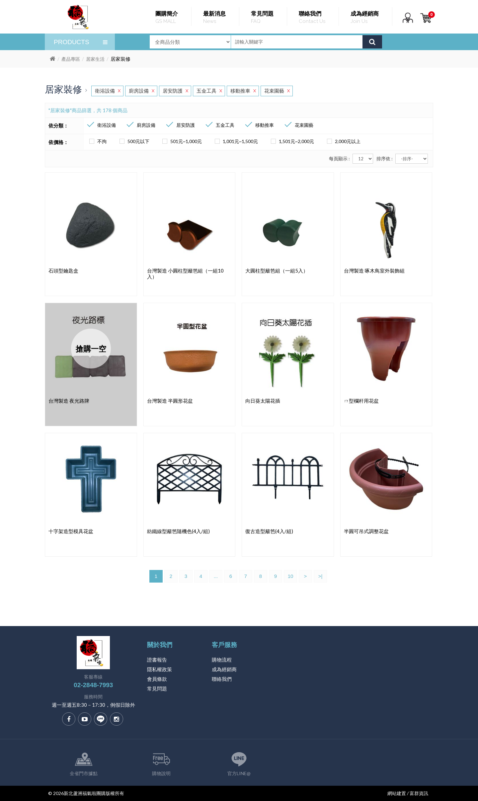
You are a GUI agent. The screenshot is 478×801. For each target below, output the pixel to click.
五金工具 (209, 91)
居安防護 (175, 91)
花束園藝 (277, 91)
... (216, 576)
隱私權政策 (159, 669)
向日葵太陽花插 (262, 401)
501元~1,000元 (181, 141)
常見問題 (157, 688)
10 (290, 576)
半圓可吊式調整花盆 (366, 531)
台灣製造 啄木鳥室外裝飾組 (374, 271)
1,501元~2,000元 (291, 141)
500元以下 (133, 141)
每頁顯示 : (339, 158)
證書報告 (157, 660)
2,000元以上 (342, 141)
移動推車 (243, 91)
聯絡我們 (222, 679)
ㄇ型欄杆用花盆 (361, 401)
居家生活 (95, 59)
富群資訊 (419, 793)
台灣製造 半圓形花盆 (170, 401)
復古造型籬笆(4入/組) (269, 531)
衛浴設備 (107, 91)
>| (320, 576)
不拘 (97, 141)
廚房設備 (141, 91)
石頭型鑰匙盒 (63, 271)
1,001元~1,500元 (235, 141)
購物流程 (222, 660)
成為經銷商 (224, 669)
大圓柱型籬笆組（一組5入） (276, 271)
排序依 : (384, 158)
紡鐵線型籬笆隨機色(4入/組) (178, 531)
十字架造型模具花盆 (70, 531)
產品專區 (70, 59)
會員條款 (157, 679)
